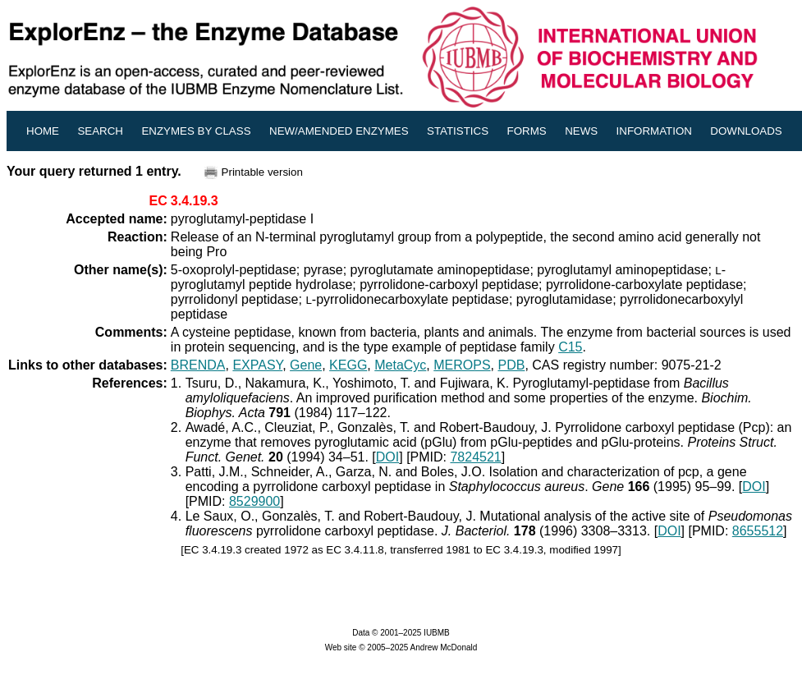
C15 (570, 347)
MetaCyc (400, 365)
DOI (387, 457)
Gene (306, 365)
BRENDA (198, 365)
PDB (511, 365)
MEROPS (461, 365)
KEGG (348, 365)
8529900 (254, 501)
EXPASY (257, 365)
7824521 (475, 457)
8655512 (757, 531)
